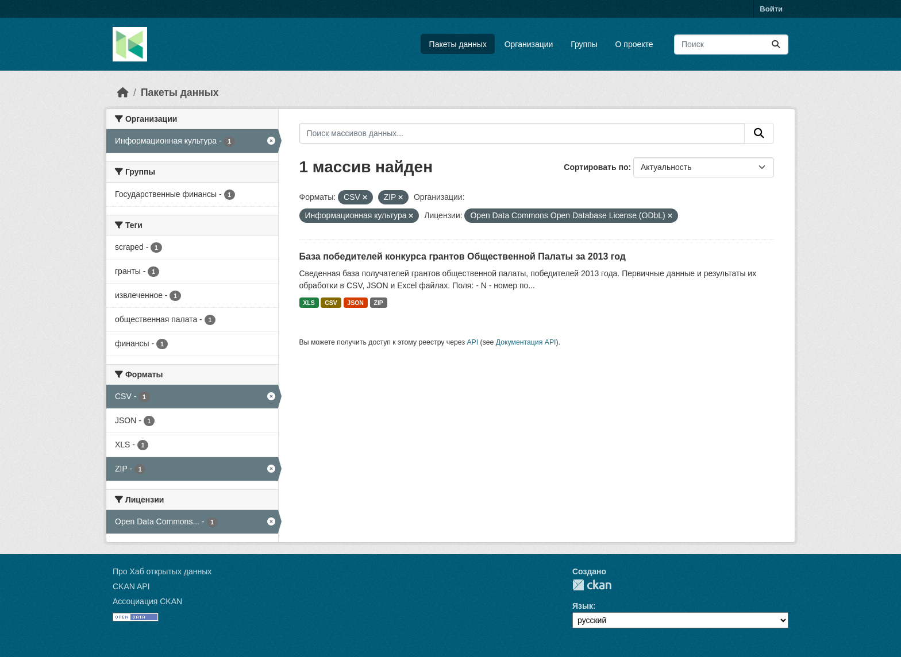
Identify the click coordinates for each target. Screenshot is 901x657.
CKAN (591, 585)
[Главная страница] (123, 92)
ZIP (378, 302)
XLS (308, 302)
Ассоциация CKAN (147, 601)
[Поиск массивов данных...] (731, 44)
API (472, 342)
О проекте (634, 44)
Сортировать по (596, 167)
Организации (529, 44)
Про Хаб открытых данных (162, 571)
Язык (582, 605)
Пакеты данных (458, 44)
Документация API (526, 342)
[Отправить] (775, 44)
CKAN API (131, 586)
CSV (331, 302)
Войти (771, 9)
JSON (355, 302)
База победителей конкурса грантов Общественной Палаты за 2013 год (462, 256)
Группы (584, 44)
